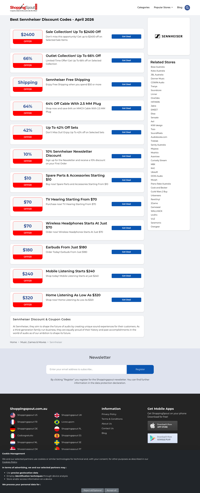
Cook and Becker (159, 187)
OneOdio (155, 97)
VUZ (153, 218)
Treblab (154, 140)
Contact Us (108, 427)
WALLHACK (156, 210)
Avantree (155, 156)
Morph (154, 179)
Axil (152, 121)
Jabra (153, 105)
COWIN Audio (157, 82)
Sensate (155, 117)
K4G (153, 168)
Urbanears (156, 195)
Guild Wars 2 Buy (159, 191)
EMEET (154, 109)
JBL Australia (157, 74)
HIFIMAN (155, 101)
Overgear (155, 226)
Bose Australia (158, 66)
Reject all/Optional (93, 490)
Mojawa (154, 148)
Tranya (154, 86)
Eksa (153, 113)
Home (13, 341)
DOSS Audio (157, 175)
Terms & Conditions (112, 418)
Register (140, 369)
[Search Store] (187, 7)
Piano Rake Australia (161, 183)
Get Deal (126, 36)
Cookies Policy (9, 462)
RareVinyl (155, 199)
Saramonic (156, 222)
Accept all (111, 490)
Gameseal (156, 207)
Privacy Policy (109, 413)
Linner (154, 94)
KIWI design (157, 125)
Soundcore (156, 90)
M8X (153, 164)
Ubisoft (154, 171)
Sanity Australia (158, 144)
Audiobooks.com (159, 136)
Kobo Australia (158, 70)
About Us (107, 423)
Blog (179, 7)
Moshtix (154, 152)
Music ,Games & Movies (33, 341)
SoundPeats (157, 132)
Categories (143, 7)
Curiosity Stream (159, 160)
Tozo (153, 129)
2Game (154, 203)
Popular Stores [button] (162, 7)
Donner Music (157, 78)
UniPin (154, 214)
